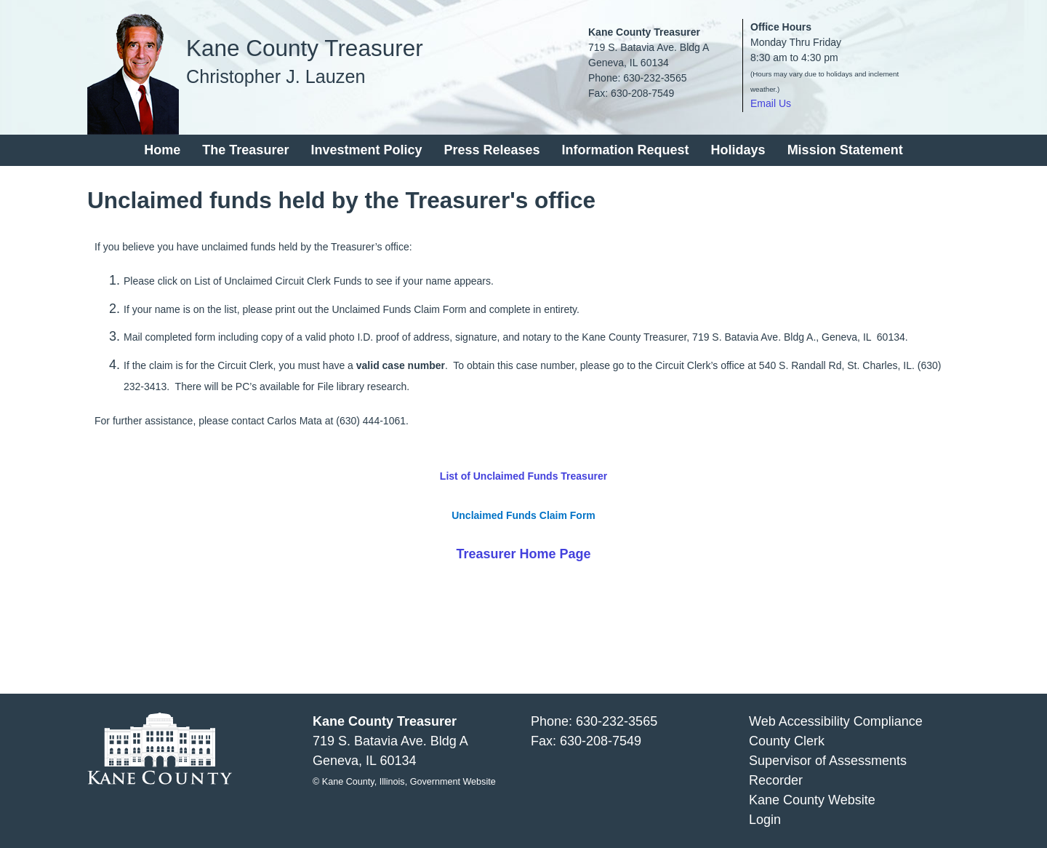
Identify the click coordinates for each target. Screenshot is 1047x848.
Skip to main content (59, 9)
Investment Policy (366, 150)
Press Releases (491, 150)
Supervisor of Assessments (828, 760)
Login (765, 819)
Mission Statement (845, 150)
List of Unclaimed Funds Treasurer (523, 476)
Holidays (738, 150)
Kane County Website (812, 800)
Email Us (770, 103)
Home (162, 150)
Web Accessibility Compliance (836, 721)
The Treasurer (245, 150)
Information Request (625, 150)
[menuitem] (162, 150)
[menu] (523, 150)
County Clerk (787, 741)
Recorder (776, 780)
